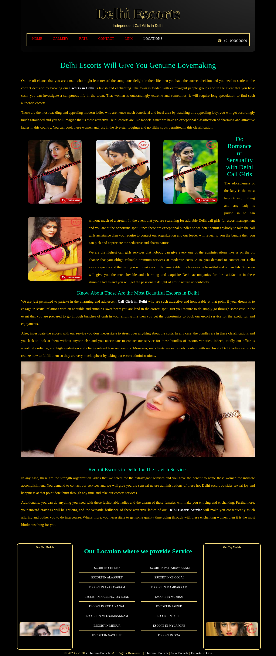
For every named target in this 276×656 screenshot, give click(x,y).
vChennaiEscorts (98, 649)
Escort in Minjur (106, 621)
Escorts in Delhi (81, 88)
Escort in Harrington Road (107, 592)
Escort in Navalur (107, 631)
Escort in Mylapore (169, 621)
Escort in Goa (169, 631)
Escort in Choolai (169, 573)
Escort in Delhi (169, 611)
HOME (37, 38)
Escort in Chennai (107, 563)
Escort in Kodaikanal (107, 602)
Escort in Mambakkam (169, 583)
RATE (83, 38)
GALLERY (61, 38)
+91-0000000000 (235, 41)
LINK (129, 38)
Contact (106, 38)
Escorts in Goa (201, 649)
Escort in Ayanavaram (107, 583)
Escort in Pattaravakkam (169, 563)
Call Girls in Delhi (132, 297)
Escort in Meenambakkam (107, 611)
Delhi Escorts (138, 14)
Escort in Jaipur (169, 602)
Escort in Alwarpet (107, 573)
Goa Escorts (179, 649)
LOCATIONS (152, 38)
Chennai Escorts (156, 649)
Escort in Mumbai (169, 592)
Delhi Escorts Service (185, 506)
